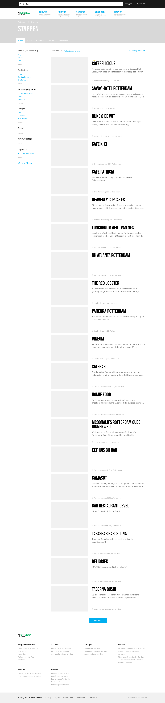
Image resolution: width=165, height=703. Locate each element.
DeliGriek (100, 561)
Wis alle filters (25, 163)
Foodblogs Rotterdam (60, 676)
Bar (19, 113)
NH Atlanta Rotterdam (111, 255)
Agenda (21, 669)
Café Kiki (99, 144)
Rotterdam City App (26, 657)
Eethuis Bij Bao (104, 450)
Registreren (141, 4)
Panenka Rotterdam (109, 311)
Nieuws (54, 669)
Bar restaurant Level (110, 505)
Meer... (20, 64)
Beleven (121, 644)
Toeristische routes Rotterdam (130, 660)
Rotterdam (93, 698)
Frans (20, 55)
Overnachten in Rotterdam (62, 654)
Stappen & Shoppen (27, 644)
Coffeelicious (104, 63)
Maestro (21, 99)
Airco (20, 74)
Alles (20, 40)
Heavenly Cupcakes (108, 199)
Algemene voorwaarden (64, 698)
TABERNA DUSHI (104, 589)
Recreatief (64, 40)
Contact (21, 660)
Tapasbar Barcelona (109, 533)
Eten (29, 40)
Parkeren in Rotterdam (93, 654)
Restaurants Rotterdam (61, 648)
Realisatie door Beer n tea (137, 698)
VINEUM (98, 338)
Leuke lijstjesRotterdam (61, 679)
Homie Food (101, 394)
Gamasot (99, 478)
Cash (20, 96)
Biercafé (21, 115)
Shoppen (88, 644)
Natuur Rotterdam (125, 662)
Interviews (55, 682)
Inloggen (128, 4)
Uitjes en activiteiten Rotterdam (131, 657)
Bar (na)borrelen (25, 77)
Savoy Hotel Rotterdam (112, 88)
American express (25, 93)
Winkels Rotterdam (92, 648)
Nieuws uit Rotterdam (60, 673)
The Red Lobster (105, 283)
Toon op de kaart (137, 51)
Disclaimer (81, 698)
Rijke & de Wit (103, 116)
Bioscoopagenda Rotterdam (30, 676)
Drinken (40, 40)
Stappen (55, 644)
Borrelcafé (22, 118)
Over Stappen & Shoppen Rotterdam (28, 649)
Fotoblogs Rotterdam (60, 684)
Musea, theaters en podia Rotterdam (128, 652)
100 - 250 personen (26, 153)
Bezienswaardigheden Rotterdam (132, 648)
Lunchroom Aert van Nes (113, 227)
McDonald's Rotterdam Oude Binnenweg (116, 424)
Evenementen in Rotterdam (29, 673)
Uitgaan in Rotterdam (60, 651)
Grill (19, 60)
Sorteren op (57, 51)
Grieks (20, 58)
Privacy (48, 698)
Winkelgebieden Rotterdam (95, 651)
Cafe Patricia (103, 171)
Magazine (22, 654)
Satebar (99, 366)
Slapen (51, 40)
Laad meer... (98, 620)
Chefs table (23, 80)
